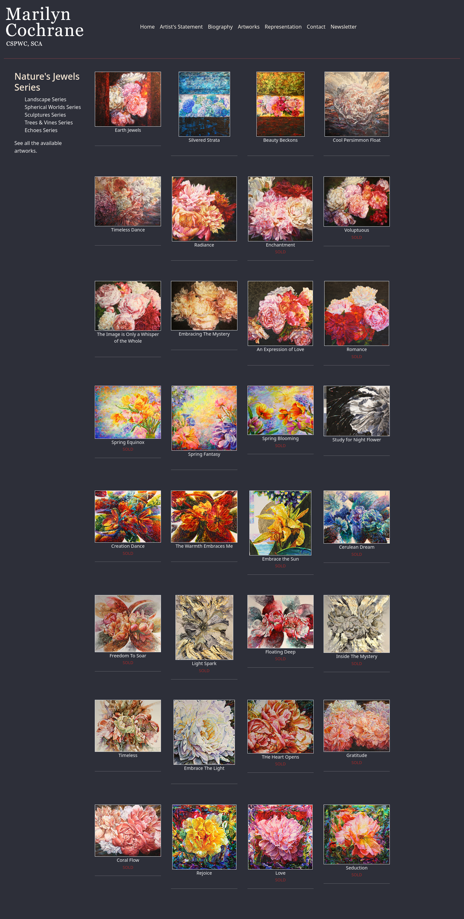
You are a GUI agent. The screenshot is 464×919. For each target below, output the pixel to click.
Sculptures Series (45, 114)
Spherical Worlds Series (53, 107)
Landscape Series (46, 99)
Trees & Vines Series (49, 122)
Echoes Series (41, 130)
